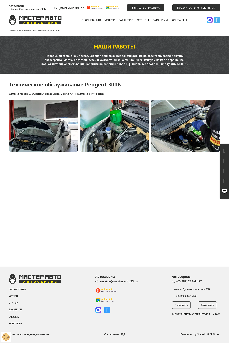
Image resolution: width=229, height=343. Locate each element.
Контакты (179, 20)
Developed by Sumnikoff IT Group (200, 334)
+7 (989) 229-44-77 (69, 7)
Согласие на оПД (114, 334)
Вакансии (160, 20)
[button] (145, 7)
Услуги (110, 20)
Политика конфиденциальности (29, 334)
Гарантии (126, 20)
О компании (91, 20)
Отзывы (143, 20)
